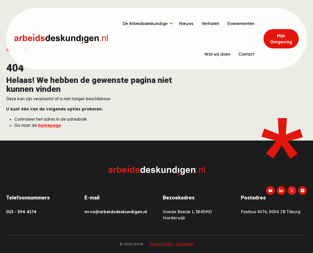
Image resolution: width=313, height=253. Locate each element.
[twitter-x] (291, 190)
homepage (49, 125)
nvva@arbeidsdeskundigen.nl (115, 211)
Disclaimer (184, 244)
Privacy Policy (161, 244)
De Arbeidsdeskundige (145, 23)
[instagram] (302, 190)
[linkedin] (281, 190)
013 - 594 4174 (21, 211)
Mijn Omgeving (281, 38)
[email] (270, 190)
